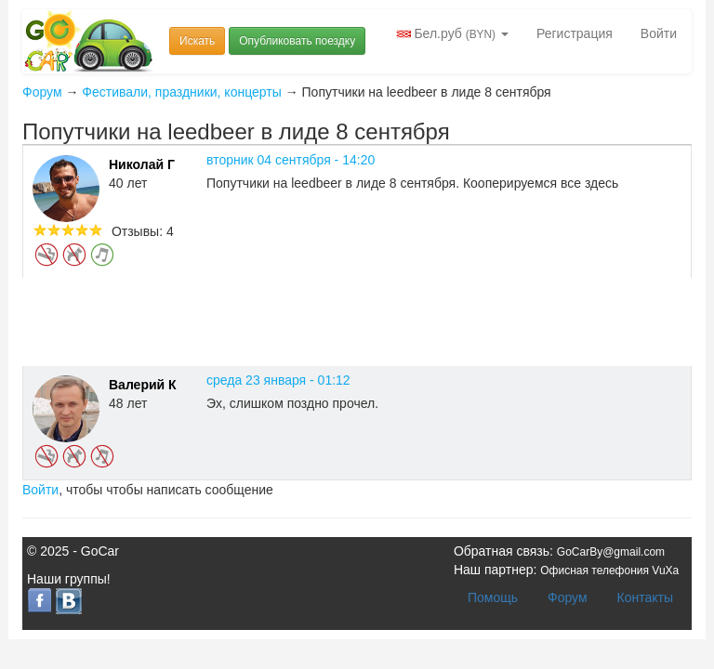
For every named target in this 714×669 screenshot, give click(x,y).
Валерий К (143, 384)
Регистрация (574, 33)
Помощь (493, 597)
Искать (197, 40)
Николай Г (142, 164)
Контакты (645, 597)
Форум (42, 92)
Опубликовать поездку (297, 40)
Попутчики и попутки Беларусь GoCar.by (89, 41)
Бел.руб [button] (452, 33)
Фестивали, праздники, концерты (181, 92)
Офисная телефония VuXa (609, 570)
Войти (659, 33)
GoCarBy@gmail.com (611, 551)
